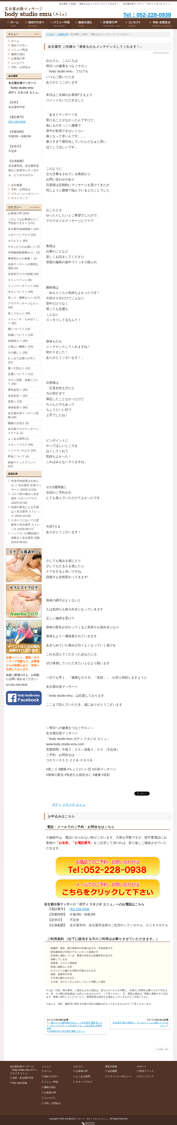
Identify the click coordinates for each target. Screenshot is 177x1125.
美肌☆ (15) (15, 401)
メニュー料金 (19, 49)
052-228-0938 (79, 909)
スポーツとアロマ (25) (22, 234)
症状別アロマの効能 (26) (23, 274)
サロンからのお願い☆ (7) (24, 246)
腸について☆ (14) (19, 328)
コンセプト (18, 62)
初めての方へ (19, 45)
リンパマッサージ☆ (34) (23, 285)
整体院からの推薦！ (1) (22, 258)
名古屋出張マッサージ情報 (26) (23, 415)
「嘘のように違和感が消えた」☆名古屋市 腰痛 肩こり (75, 1022)
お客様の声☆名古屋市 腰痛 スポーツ (67, 1031)
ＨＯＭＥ (50, 34)
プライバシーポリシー (25, 193)
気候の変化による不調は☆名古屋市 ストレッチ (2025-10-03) (25, 511)
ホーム (15, 41)
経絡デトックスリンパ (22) (22, 464)
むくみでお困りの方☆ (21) (22, 360)
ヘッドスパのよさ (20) (22, 450)
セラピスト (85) (18, 240)
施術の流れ (18, 54)
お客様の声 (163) (18, 213)
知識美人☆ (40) (18, 340)
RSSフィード (146, 1071)
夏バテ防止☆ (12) (19, 368)
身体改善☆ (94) (18, 407)
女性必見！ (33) (18, 395)
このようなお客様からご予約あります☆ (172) (23, 221)
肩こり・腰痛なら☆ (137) (24, 297)
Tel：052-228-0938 (147, 15)
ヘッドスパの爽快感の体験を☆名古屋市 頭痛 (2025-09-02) (25, 538)
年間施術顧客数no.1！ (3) (24, 252)
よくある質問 (83, 1076)
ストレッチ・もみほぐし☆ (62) (23, 321)
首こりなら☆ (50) (19, 313)
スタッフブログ (84, 1081)
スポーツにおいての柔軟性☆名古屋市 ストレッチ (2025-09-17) (25, 525)
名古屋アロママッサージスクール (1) (23, 430)
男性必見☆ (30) (18, 389)
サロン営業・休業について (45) (23, 382)
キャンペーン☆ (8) (20, 279)
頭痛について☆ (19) (20, 334)
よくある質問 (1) (18, 438)
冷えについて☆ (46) (20, 291)
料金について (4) (18, 456)
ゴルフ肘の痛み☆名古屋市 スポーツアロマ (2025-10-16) (25, 498)
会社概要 (16, 185)
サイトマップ (19, 198)
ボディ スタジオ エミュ (69, 804)
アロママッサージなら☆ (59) (23, 305)
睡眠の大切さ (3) (18, 423)
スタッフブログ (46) (20, 444)
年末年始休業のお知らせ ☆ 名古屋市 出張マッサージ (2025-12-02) (26, 485)
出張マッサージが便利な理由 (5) (23, 266)
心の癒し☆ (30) (18, 352)
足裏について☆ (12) (20, 374)
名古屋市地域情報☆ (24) (23, 229)
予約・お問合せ (21, 67)
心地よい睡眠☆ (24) (20, 346)
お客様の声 (62, 34)
